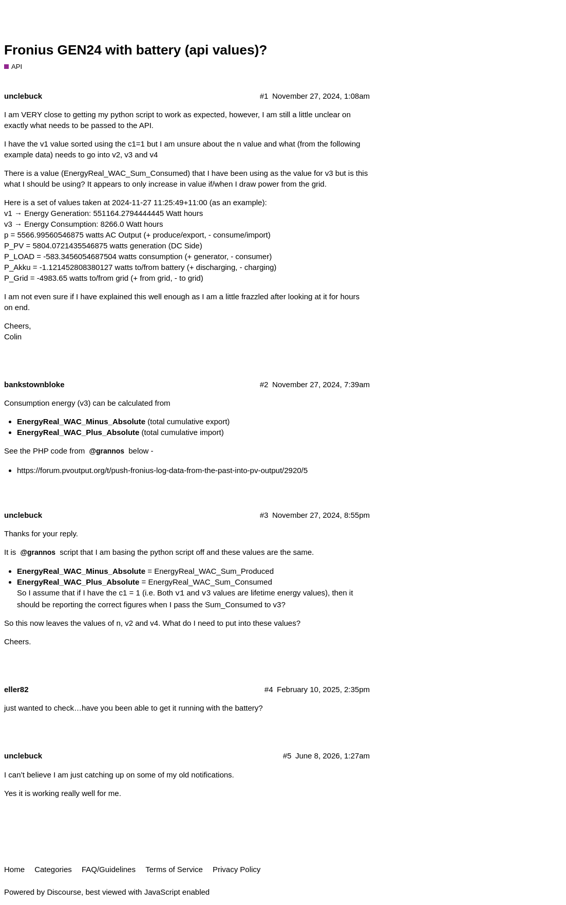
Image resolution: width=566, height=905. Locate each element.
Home (14, 869)
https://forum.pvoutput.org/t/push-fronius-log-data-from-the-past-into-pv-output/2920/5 (162, 470)
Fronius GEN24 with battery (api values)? (135, 50)
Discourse (64, 892)
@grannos (106, 451)
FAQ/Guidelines (109, 869)
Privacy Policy (236, 869)
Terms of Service (174, 869)
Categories (53, 869)
